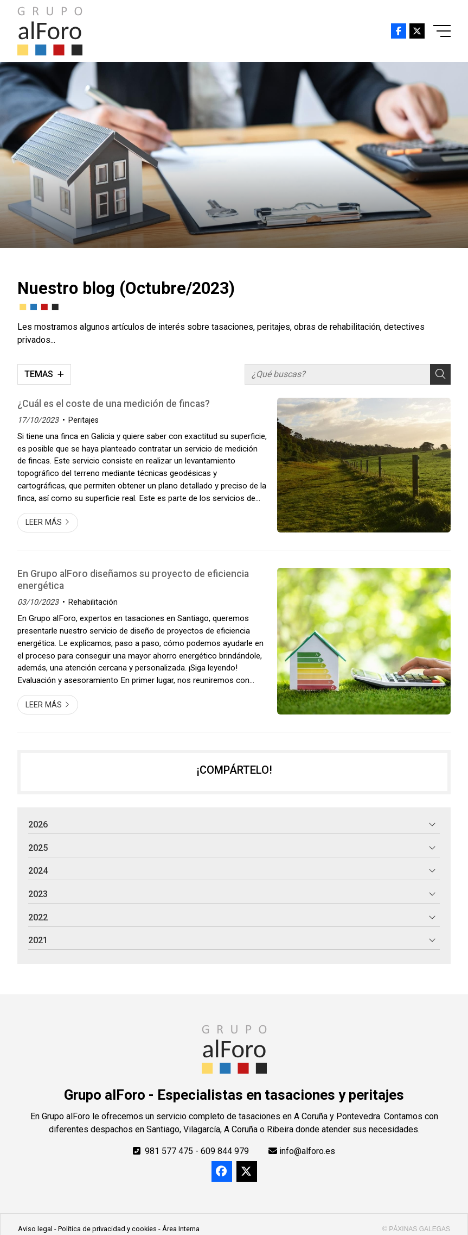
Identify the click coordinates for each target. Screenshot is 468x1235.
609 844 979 (225, 1151)
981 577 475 (169, 1151)
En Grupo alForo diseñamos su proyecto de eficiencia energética (133, 579)
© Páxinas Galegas (416, 1229)
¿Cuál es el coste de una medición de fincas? (113, 403)
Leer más (43, 522)
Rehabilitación (93, 602)
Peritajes (83, 420)
